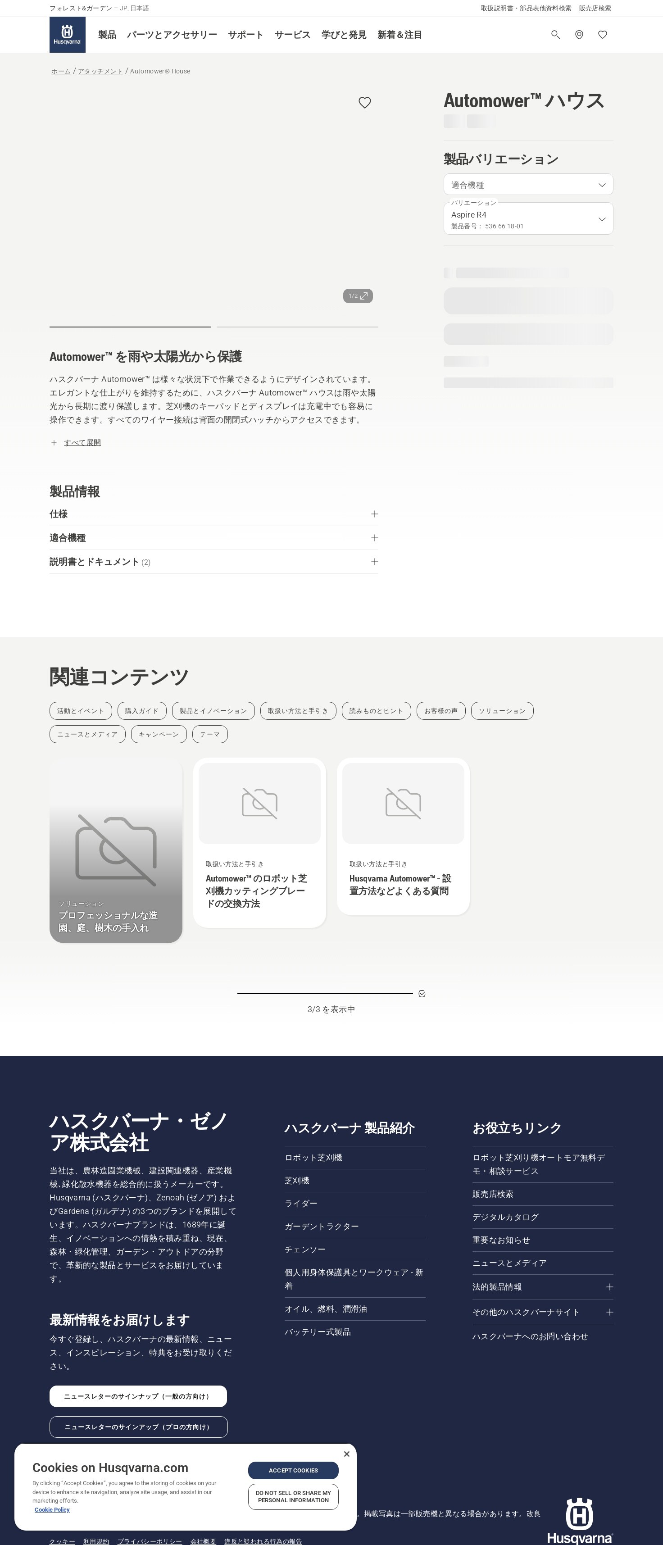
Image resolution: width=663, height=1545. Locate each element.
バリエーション (474, 202)
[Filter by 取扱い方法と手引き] (298, 711)
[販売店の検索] (579, 34)
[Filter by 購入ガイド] (142, 711)
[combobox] (528, 184)
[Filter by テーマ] (210, 734)
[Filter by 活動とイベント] (81, 711)
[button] (107, 35)
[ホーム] (68, 35)
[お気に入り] (602, 34)
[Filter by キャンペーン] (159, 734)
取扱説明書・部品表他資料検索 (526, 8)
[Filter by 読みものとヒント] (376, 711)
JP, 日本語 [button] (134, 8)
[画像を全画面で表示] (214, 199)
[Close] (346, 1454)
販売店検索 (595, 8)
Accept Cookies (293, 1470)
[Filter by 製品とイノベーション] (213, 711)
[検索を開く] (556, 34)
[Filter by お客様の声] (441, 711)
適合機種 (468, 185)
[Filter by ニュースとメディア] (88, 734)
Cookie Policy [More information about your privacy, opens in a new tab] (52, 1509)
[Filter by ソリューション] (502, 711)
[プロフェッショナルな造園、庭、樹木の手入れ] (116, 851)
